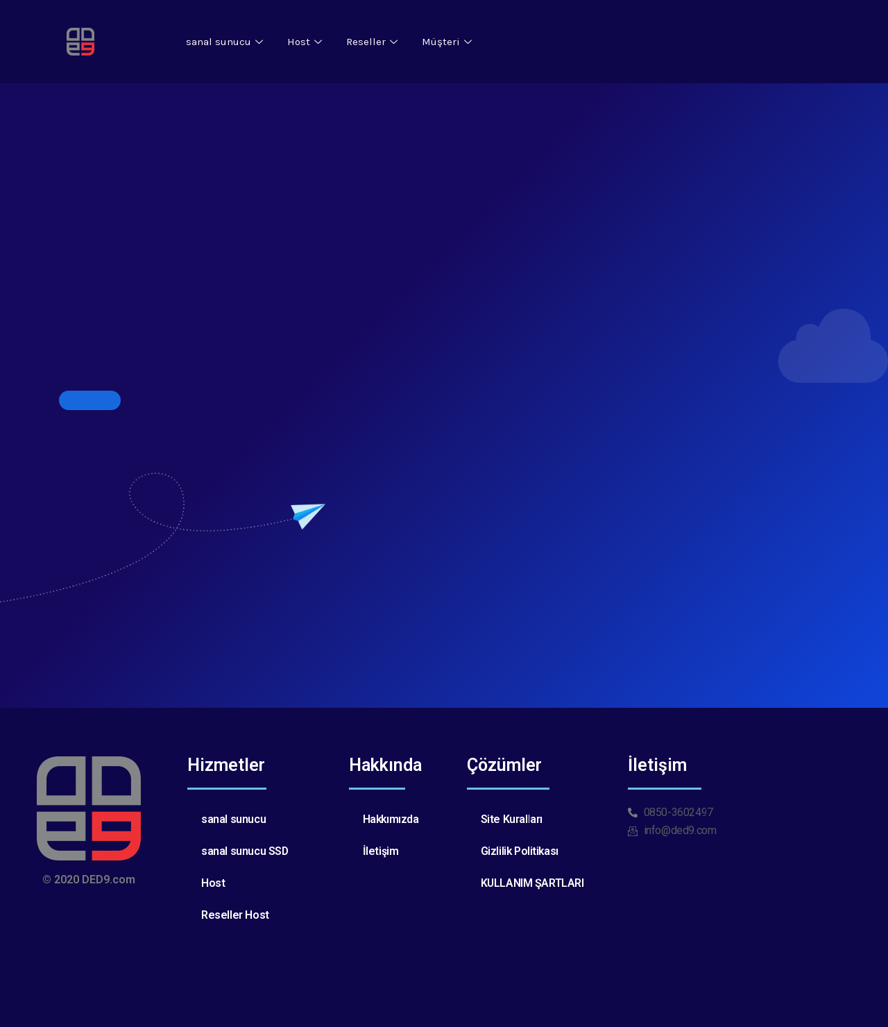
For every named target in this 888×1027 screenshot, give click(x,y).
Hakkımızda (391, 819)
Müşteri (448, 41)
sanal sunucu (226, 41)
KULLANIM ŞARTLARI (533, 883)
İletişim (381, 851)
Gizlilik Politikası (520, 851)
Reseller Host (235, 915)
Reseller (373, 41)
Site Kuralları (512, 819)
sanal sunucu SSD (245, 851)
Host (306, 41)
